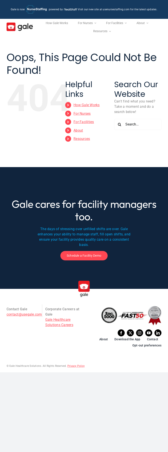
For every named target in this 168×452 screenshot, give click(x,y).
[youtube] (148, 332)
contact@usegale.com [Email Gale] (24, 314)
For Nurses (82, 113)
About (78, 130)
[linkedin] (157, 332)
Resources (82, 139)
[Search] (119, 124)
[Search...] (137, 124)
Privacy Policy (76, 365)
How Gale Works (87, 105)
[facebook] (121, 332)
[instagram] (139, 332)
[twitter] (130, 332)
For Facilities (84, 122)
